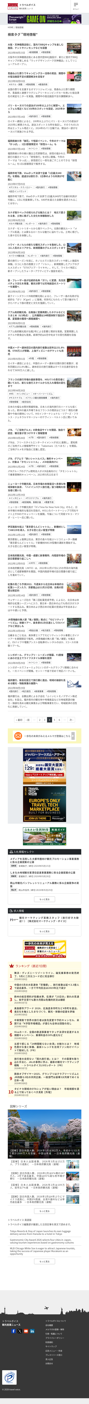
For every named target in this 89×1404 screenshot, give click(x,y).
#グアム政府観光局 (17, 326)
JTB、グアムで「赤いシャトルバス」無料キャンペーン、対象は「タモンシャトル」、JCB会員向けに (35, 460)
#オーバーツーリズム (43, 393)
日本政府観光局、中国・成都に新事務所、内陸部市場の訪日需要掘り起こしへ (36, 557)
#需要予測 (49, 502)
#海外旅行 (33, 116)
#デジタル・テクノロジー (20, 187)
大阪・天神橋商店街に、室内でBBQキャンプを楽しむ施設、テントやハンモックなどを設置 (35, 46)
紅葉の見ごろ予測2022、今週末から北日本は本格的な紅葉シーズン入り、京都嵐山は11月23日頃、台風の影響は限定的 (36, 587)
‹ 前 (28, 719)
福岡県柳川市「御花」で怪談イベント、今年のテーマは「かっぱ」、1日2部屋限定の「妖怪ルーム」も (36, 142)
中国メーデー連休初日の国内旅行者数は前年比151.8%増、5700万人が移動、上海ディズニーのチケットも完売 (36, 351)
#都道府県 (42, 84)
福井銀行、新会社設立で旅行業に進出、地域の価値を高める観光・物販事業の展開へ (36, 681)
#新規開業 (33, 52)
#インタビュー (23, 393)
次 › (71, 719)
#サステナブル (15, 397)
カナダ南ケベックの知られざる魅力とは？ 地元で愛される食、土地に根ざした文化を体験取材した (36, 214)
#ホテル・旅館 (15, 84)
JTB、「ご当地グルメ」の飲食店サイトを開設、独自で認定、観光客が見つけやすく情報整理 (36, 431)
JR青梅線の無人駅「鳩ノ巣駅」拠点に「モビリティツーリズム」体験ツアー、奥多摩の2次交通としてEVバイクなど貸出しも (36, 623)
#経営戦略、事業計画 (31, 502)
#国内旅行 (40, 187)
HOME (10, 27)
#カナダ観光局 (15, 223)
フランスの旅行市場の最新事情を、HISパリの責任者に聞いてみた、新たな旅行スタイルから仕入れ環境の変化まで (36, 383)
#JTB (31, 437)
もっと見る (45, 899)
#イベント (33, 148)
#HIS (11, 393)
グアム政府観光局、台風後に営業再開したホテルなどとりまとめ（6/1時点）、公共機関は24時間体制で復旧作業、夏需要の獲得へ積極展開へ (36, 315)
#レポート (30, 223)
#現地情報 (45, 52)
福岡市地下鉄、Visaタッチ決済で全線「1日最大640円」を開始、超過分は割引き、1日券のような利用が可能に (36, 176)
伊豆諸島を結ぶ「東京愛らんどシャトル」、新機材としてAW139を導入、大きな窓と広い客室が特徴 (36, 528)
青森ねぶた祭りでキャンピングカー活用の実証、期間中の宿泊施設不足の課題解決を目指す (36, 74)
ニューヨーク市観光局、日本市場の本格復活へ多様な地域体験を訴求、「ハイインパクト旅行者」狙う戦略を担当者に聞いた (36, 487)
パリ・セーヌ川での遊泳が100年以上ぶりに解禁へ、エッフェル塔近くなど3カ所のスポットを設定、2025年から (36, 109)
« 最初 (19, 719)
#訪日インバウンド (17, 191)
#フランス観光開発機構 (36, 397)
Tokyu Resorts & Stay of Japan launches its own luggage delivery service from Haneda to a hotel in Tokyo (40, 1232)
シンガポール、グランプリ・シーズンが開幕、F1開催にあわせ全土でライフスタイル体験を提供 (35, 656)
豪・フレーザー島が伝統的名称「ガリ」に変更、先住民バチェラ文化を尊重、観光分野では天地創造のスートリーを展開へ (36, 283)
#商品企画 (33, 630)
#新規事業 (38, 691)
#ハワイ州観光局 (16, 255)
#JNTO (32, 563)
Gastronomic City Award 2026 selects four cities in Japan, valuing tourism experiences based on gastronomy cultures (42, 1241)
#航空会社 (26, 401)
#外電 (31, 358)
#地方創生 (45, 630)
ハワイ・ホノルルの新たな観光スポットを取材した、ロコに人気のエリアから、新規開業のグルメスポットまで (36, 246)
